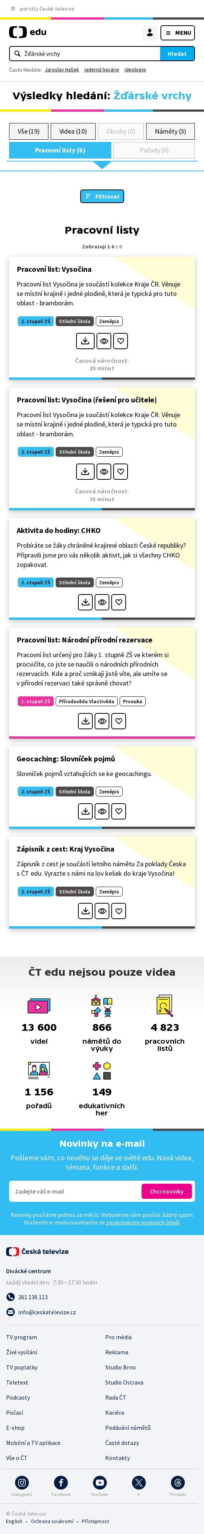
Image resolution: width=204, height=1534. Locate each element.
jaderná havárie (101, 69)
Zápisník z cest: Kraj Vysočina (65, 848)
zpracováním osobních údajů (142, 1222)
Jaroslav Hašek (62, 69)
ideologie (135, 69)
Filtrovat (107, 196)
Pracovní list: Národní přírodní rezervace (85, 639)
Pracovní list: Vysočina (54, 269)
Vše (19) (29, 131)
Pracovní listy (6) (60, 150)
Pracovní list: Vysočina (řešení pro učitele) (87, 399)
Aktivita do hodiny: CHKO (59, 530)
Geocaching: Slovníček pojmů (66, 758)
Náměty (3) (170, 131)
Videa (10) (73, 131)
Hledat (177, 53)
